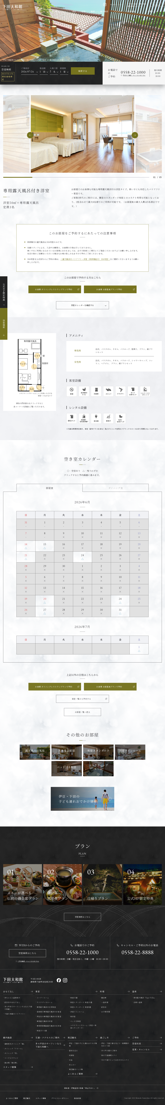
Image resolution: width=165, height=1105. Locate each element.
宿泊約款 (77, 1098)
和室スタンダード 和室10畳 (81, 1002)
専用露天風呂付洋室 (44, 1021)
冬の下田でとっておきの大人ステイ (115, 1060)
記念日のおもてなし (12, 1002)
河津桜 (71, 1055)
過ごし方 (104, 1037)
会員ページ (153, 11)
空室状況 (136, 1043)
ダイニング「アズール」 (14, 1048)
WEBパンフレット (116, 4)
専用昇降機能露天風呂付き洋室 (49, 1026)
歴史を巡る (73, 1050)
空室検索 (131, 11)
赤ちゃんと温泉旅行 (12, 998)
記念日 (104, 1007)
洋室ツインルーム (77, 1012)
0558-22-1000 (133, 72)
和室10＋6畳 (42, 1030)
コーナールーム (43, 998)
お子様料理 (105, 1012)
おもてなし (61, 11)
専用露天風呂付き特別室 (46, 1007)
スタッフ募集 (9, 1067)
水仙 (70, 1060)
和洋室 (73, 1016)
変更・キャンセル (141, 1049)
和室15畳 (74, 998)
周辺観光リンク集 (76, 1069)
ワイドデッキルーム (44, 1002)
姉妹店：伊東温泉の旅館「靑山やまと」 (80, 1088)
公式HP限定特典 (3, 292)
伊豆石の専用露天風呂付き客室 (49, 1016)
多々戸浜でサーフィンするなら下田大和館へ (18, 1007)
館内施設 (104, 11)
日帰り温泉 (138, 1002)
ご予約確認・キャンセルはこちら (28, 961)
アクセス (118, 11)
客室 (74, 11)
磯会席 (104, 998)
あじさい (72, 1065)
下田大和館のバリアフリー (14, 1014)
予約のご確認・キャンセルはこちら (134, 75)
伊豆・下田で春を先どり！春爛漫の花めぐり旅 (115, 1044)
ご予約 (135, 1037)
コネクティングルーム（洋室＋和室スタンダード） (83, 1026)
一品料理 (104, 1002)
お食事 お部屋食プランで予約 (109, 289)
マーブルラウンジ (11, 1058)
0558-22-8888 (138, 952)
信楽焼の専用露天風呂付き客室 (49, 1012)
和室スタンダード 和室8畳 (80, 1007)
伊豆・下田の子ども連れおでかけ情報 (83, 1044)
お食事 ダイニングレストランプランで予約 (53, 289)
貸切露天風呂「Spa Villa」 (145, 998)
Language (156, 5)
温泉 (93, 11)
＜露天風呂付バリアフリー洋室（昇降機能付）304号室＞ (85, 259)
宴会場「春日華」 (11, 1063)
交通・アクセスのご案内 (47, 1037)
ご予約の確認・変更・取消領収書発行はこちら (137, 5)
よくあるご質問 (75, 1073)
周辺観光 (72, 1037)
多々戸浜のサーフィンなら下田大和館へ (48, 1045)
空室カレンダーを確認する (82, 305)
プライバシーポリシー (60, 1098)
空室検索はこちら (82, 917)
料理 (84, 11)
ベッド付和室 (75, 1021)
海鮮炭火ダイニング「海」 (14, 1044)
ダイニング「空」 (11, 1053)
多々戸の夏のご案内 (109, 1050)
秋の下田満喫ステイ (109, 1055)
